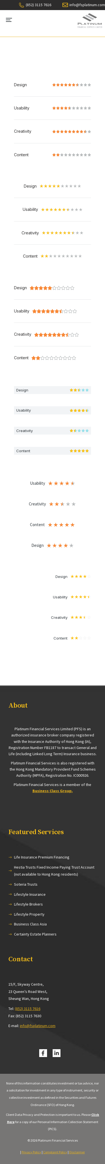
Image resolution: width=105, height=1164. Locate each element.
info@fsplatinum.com (37, 1025)
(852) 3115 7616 (27, 1008)
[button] (9, 20)
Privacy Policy (31, 1152)
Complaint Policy (55, 1152)
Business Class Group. (52, 790)
